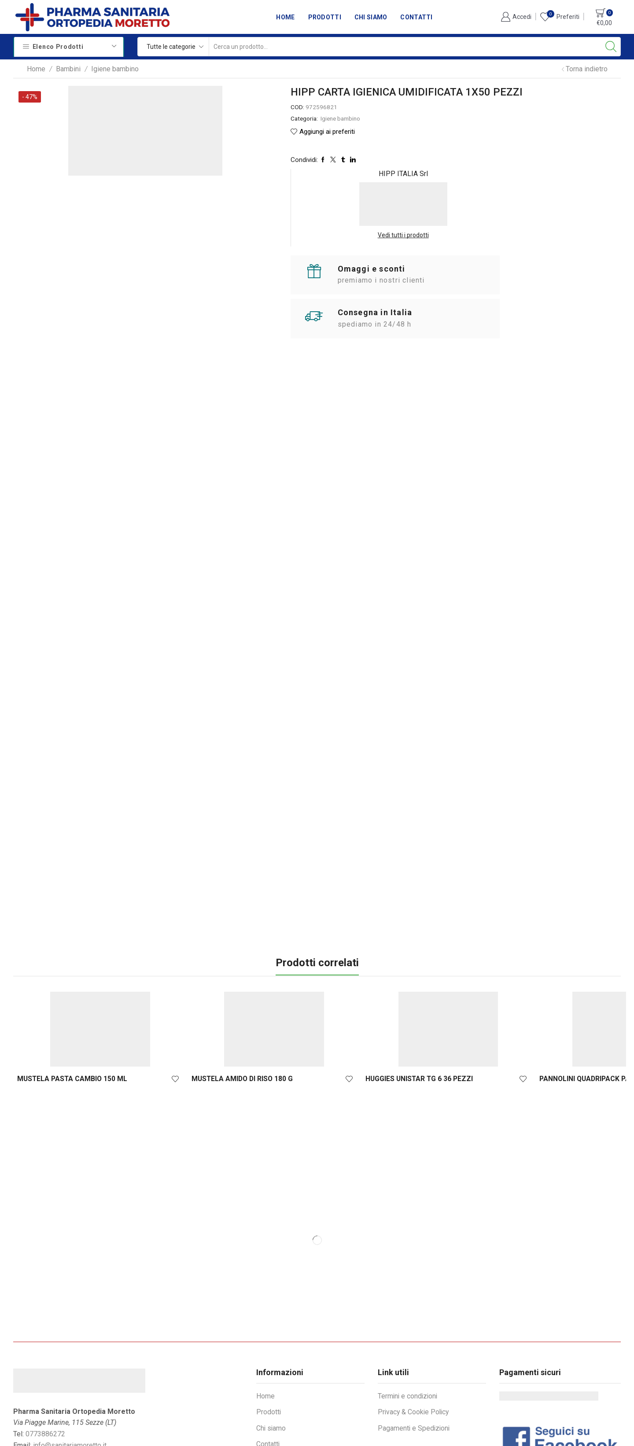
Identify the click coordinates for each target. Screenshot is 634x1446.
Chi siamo (370, 17)
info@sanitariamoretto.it (70, 1366)
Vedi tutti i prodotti (556, 152)
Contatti (416, 17)
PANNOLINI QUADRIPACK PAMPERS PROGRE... (362, 994)
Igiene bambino (115, 69)
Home (285, 17)
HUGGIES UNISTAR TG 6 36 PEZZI (265, 994)
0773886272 (45, 1355)
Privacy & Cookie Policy (414, 1333)
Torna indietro (587, 69)
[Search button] (611, 46)
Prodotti (324, 17)
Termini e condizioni (408, 1317)
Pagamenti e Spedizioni (414, 1349)
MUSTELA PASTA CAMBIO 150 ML (61, 994)
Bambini (68, 69)
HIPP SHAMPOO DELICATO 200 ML (568, 994)
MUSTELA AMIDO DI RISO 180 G (161, 994)
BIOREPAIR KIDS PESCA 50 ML (466, 994)
